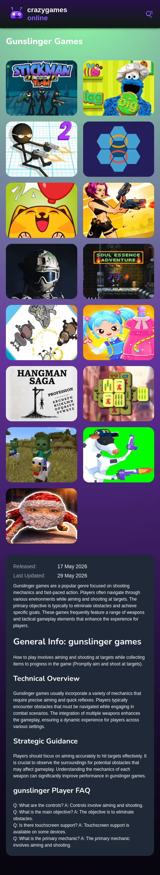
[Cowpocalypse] (118, 454)
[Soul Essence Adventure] (118, 271)
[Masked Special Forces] (41, 271)
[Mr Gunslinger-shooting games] (118, 210)
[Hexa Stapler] (118, 149)
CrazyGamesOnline (40, 14)
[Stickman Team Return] (41, 88)
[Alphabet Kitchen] (118, 88)
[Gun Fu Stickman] (41, 149)
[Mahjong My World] (118, 393)
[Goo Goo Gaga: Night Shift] (41, 516)
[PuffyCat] (41, 210)
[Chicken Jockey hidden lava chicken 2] (41, 454)
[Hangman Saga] (41, 393)
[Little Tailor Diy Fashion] (118, 332)
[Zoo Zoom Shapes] (41, 332)
